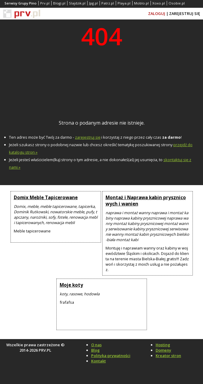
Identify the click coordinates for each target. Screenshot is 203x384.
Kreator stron (168, 355)
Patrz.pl (107, 3)
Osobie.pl (177, 3)
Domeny (163, 350)
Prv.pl (44, 3)
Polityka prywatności (110, 355)
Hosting (163, 344)
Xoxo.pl (158, 3)
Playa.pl (124, 3)
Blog (95, 350)
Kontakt (98, 361)
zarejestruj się (87, 137)
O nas (96, 344)
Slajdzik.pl (77, 3)
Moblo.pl (141, 3)
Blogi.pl (59, 3)
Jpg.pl (93, 3)
